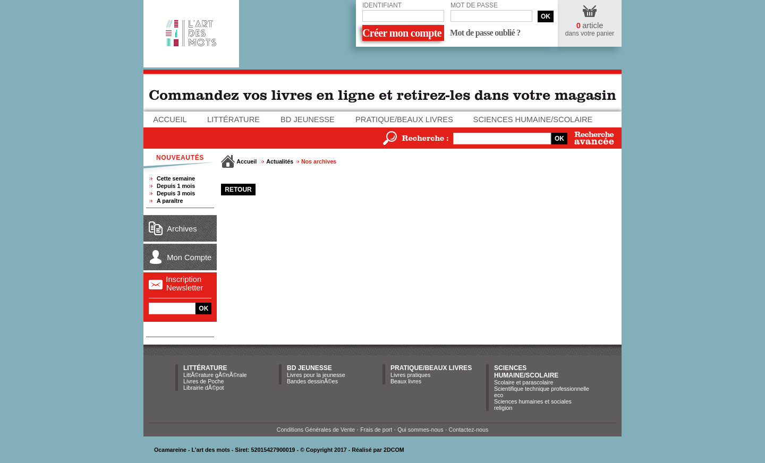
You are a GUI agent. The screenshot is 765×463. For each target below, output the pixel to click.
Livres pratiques (410, 375)
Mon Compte (189, 257)
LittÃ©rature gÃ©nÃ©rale (215, 375)
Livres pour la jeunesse (316, 375)
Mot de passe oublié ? (485, 32)
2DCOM (394, 450)
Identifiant (382, 5)
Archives (182, 229)
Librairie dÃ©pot (203, 387)
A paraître (170, 201)
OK (545, 16)
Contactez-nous (469, 429)
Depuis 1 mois (176, 186)
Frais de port (376, 429)
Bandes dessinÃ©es (312, 381)
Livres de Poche (203, 381)
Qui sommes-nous (420, 429)
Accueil (170, 119)
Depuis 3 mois (176, 193)
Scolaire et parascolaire (523, 382)
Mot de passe (474, 5)
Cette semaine (176, 178)
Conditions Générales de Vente (316, 429)
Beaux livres (405, 381)
